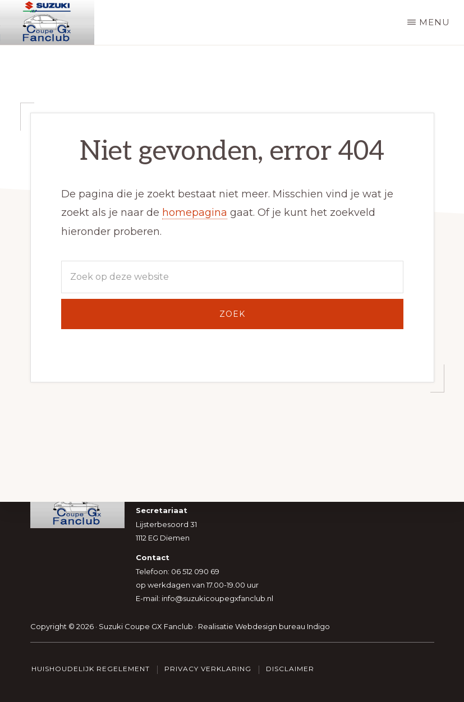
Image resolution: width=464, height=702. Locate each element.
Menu (434, 22)
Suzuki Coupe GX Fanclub (146, 626)
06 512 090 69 (195, 571)
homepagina (194, 212)
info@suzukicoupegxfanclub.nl (217, 598)
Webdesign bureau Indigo (282, 626)
